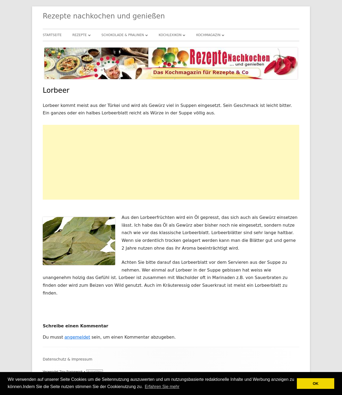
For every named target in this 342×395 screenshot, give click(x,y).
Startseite (52, 35)
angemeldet (77, 337)
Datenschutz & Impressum (67, 359)
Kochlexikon (170, 35)
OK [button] (315, 383)
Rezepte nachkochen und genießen (104, 16)
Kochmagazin (208, 35)
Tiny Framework (71, 371)
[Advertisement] (171, 162)
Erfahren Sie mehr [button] (162, 386)
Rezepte (79, 35)
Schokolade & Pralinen (123, 35)
